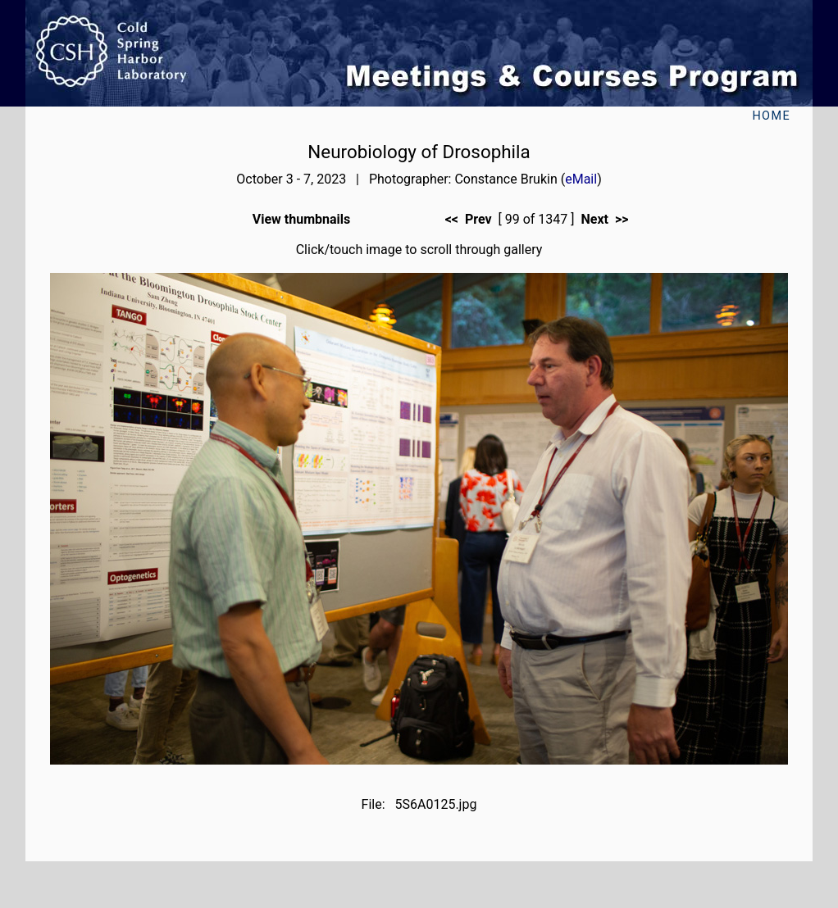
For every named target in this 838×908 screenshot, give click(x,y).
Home (771, 116)
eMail (581, 179)
